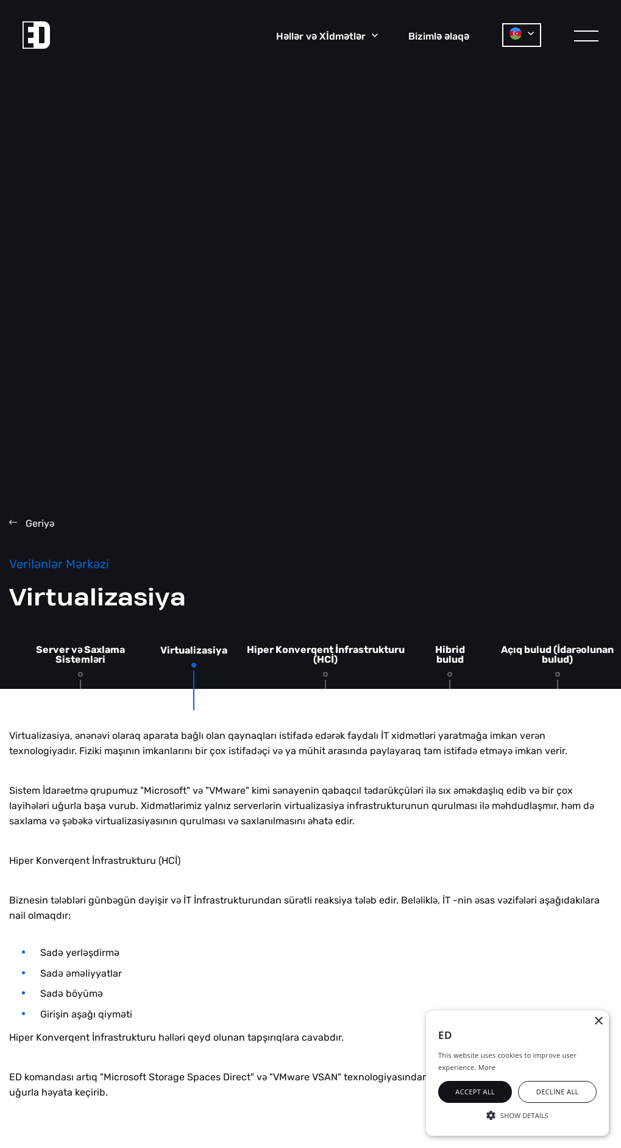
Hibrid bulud (450, 655)
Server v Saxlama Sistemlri (80, 655)
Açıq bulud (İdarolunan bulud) (557, 655)
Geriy (31, 523)
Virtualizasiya (193, 650)
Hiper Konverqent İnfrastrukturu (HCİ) (326, 655)
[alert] (517, 1073)
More (486, 1067)
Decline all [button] (557, 1091)
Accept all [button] (475, 1091)
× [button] (598, 1021)
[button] (517, 1114)
